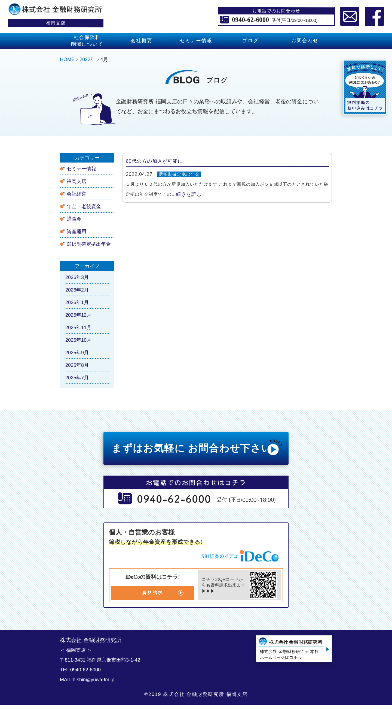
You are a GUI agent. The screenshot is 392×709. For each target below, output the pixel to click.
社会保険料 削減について (87, 41)
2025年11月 (78, 327)
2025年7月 (77, 377)
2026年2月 (77, 290)
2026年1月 (77, 302)
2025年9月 (77, 352)
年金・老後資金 (84, 206)
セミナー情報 (196, 40)
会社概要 (141, 40)
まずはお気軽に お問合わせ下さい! (197, 446)
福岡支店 (76, 181)
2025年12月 (78, 315)
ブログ (250, 40)
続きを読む (189, 194)
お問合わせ (304, 40)
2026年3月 (77, 277)
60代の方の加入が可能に (154, 161)
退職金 (74, 219)
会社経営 (76, 194)
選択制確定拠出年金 (179, 174)
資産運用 (76, 231)
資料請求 (152, 592)
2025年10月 (78, 340)
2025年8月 (77, 365)
